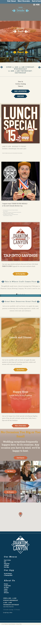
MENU (38, 5)
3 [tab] (20, 294)
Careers (6, 591)
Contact (6, 589)
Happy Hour (7, 564)
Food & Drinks (7, 560)
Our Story (6, 587)
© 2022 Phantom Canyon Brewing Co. (9, 624)
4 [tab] (22, 294)
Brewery (6, 584)
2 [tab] (18, 294)
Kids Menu (6, 567)
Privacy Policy (19, 624)
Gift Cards (6, 593)
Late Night (6, 565)
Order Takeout (11, 1)
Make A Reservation (24, 1)
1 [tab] (17, 294)
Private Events (7, 586)
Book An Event (36, 1)
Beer (5, 562)
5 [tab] (24, 294)
